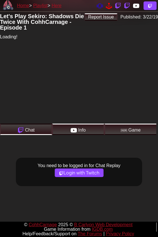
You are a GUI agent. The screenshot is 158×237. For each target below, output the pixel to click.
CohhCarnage (43, 224)
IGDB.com (102, 229)
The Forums (90, 233)
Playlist (40, 5)
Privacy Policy (120, 233)
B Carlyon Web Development (103, 224)
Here (57, 5)
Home (23, 5)
